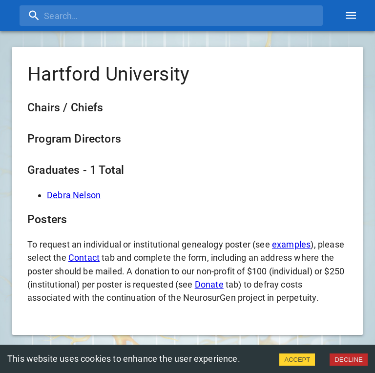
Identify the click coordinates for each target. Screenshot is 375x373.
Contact (84, 257)
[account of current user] (350, 15)
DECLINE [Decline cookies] (348, 359)
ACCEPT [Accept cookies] (297, 359)
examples (291, 244)
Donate (209, 284)
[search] (171, 15)
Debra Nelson (74, 195)
